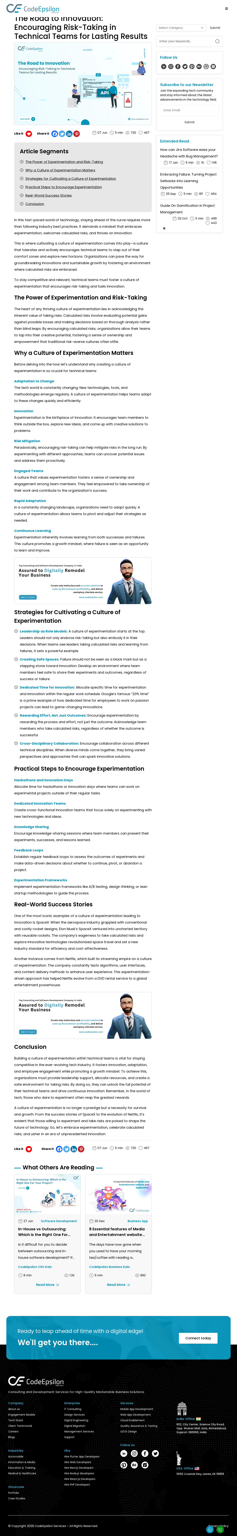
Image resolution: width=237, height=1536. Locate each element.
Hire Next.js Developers (78, 1468)
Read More (47, 1284)
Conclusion (34, 204)
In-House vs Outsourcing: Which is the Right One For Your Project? (43, 1231)
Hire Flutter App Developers (81, 1456)
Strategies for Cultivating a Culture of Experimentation (70, 178)
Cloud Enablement (132, 1420)
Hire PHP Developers (77, 1484)
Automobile (15, 1456)
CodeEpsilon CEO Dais (35, 1267)
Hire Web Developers (77, 1462)
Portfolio (13, 1493)
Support (69, 1437)
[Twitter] (62, 133)
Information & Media (21, 1462)
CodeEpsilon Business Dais (109, 1267)
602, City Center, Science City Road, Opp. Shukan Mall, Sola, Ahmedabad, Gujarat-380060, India (201, 1428)
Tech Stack (15, 1420)
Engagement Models (21, 1415)
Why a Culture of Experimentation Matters (60, 170)
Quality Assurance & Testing (138, 1426)
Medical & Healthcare (22, 1473)
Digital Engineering (76, 1420)
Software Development (59, 1221)
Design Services (74, 1415)
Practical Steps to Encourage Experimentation (63, 187)
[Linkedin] (69, 133)
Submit (215, 28)
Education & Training (21, 1468)
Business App (138, 1221)
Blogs (11, 1437)
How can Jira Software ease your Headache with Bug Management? (189, 153)
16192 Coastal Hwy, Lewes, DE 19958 (200, 1474)
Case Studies (16, 1498)
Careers (13, 1431)
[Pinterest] (76, 133)
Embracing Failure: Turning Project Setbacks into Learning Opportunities (188, 181)
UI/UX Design (128, 1431)
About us (14, 1409)
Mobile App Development (136, 1409)
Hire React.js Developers (79, 1479)
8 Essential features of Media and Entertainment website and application (117, 1231)
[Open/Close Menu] (226, 8)
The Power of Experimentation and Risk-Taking (64, 161)
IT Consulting (72, 1409)
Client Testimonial (20, 1426)
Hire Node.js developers (79, 1473)
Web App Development (135, 1415)
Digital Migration (74, 1426)
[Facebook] (54, 133)
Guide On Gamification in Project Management (187, 208)
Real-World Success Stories (48, 195)
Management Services (79, 1431)
